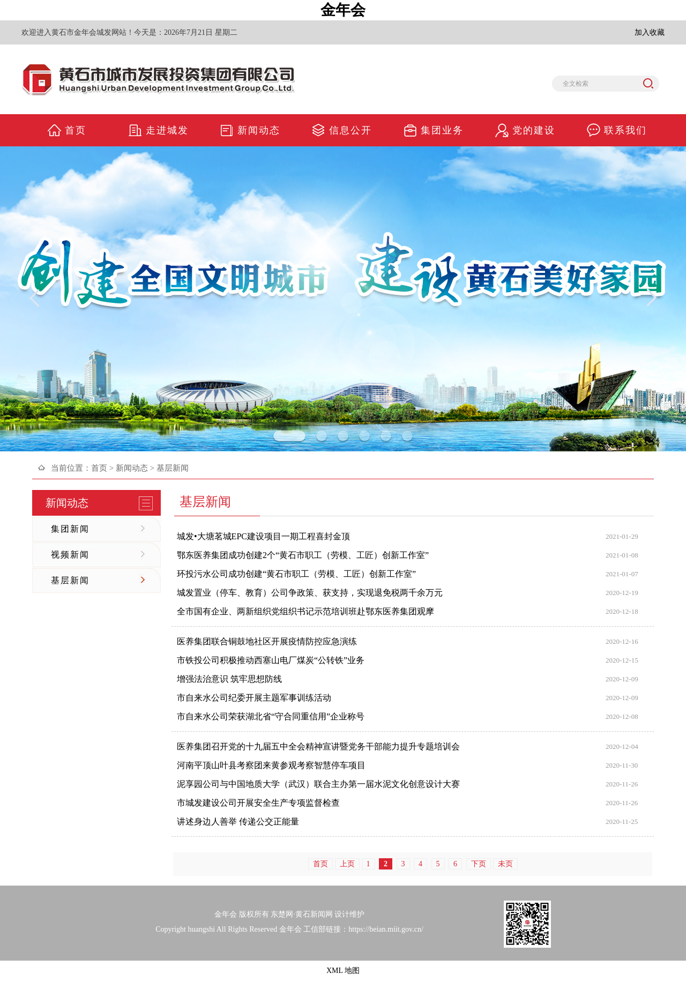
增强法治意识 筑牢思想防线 (229, 678)
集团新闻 (70, 528)
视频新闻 (70, 554)
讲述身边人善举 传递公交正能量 (238, 821)
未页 (505, 864)
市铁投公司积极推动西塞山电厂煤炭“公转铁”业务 (270, 660)
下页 (478, 864)
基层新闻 (70, 580)
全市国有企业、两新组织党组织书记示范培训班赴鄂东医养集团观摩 (305, 611)
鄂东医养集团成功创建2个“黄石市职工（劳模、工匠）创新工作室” (303, 555)
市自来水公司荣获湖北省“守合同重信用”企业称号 (270, 716)
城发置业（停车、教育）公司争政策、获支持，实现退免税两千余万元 (310, 592)
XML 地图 (343, 971)
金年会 (343, 10)
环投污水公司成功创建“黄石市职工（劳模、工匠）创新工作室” (296, 573)
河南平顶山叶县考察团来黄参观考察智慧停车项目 (271, 765)
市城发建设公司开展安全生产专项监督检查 (258, 802)
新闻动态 (132, 468)
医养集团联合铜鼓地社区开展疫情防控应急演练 (267, 641)
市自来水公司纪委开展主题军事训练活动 (254, 697)
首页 (99, 468)
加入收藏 (650, 32)
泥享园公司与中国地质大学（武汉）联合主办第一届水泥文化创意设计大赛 (318, 784)
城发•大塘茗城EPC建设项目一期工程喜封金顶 (263, 536)
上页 (347, 864)
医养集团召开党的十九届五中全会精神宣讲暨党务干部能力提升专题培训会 (318, 746)
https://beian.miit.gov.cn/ (385, 929)
